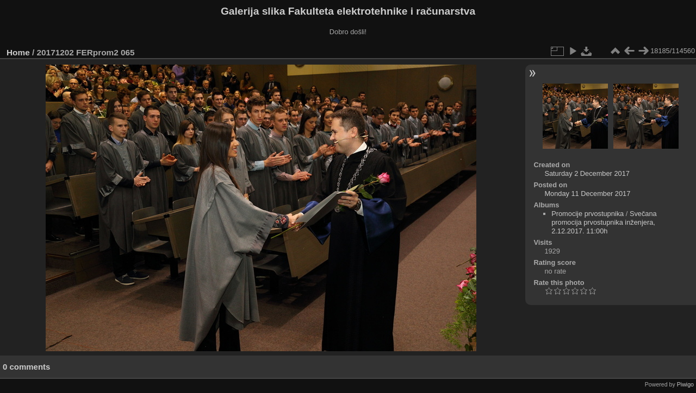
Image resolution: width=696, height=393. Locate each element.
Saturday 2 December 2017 (587, 173)
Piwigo (685, 384)
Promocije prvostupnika (587, 214)
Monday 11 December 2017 (587, 193)
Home (18, 52)
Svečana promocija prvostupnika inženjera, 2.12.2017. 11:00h (604, 222)
